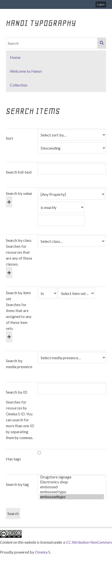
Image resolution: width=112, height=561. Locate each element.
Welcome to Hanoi (26, 71)
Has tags (13, 458)
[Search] (52, 43)
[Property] (71, 194)
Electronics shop (72, 481)
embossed (72, 486)
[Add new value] (9, 201)
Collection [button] (18, 85)
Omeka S (42, 552)
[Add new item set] (9, 336)
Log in (101, 4)
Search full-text (19, 172)
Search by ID (16, 392)
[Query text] (61, 220)
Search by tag (17, 484)
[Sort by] (72, 134)
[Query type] (61, 207)
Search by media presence (19, 363)
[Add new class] (9, 272)
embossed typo (72, 491)
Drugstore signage (72, 476)
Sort (9, 138)
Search (101, 43)
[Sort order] (72, 148)
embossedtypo (72, 496)
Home (15, 57)
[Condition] (47, 293)
